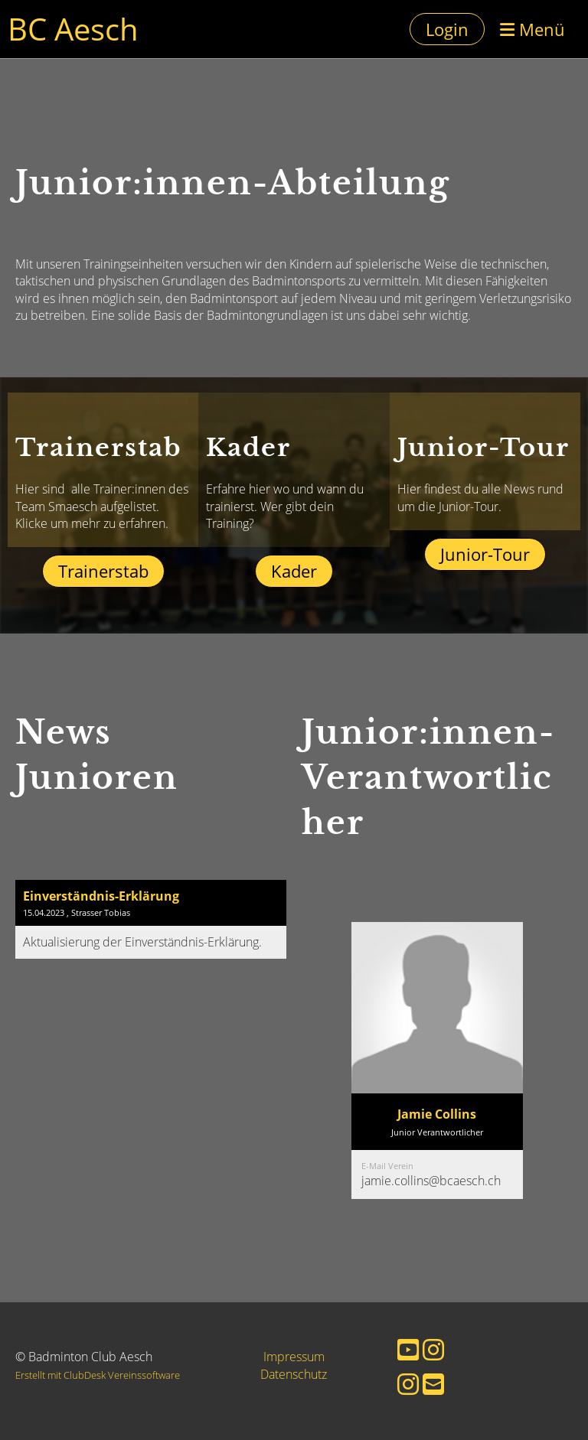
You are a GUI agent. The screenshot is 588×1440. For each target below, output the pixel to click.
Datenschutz (293, 1374)
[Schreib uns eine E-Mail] (433, 1383)
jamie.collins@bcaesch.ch (431, 1180)
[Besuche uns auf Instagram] (433, 1349)
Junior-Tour (485, 553)
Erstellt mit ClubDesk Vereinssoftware (97, 1375)
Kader (294, 570)
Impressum (294, 1356)
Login (447, 29)
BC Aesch (73, 29)
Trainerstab (103, 570)
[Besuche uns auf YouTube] (408, 1349)
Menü (532, 29)
